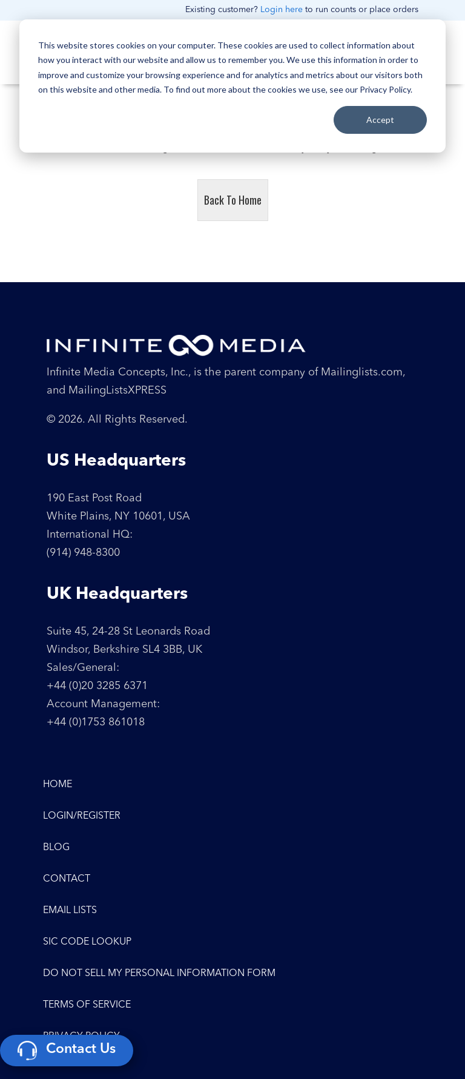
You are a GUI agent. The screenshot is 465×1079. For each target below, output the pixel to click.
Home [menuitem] (57, 785)
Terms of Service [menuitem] (87, 1005)
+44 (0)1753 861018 (96, 722)
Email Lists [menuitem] (70, 911)
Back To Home (233, 200)
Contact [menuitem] (66, 879)
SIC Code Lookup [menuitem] (87, 942)
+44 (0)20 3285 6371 (97, 686)
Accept (380, 119)
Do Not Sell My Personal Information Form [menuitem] (159, 973)
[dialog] (232, 86)
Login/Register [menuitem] (81, 816)
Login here (281, 9)
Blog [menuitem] (56, 848)
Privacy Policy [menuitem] (81, 1036)
